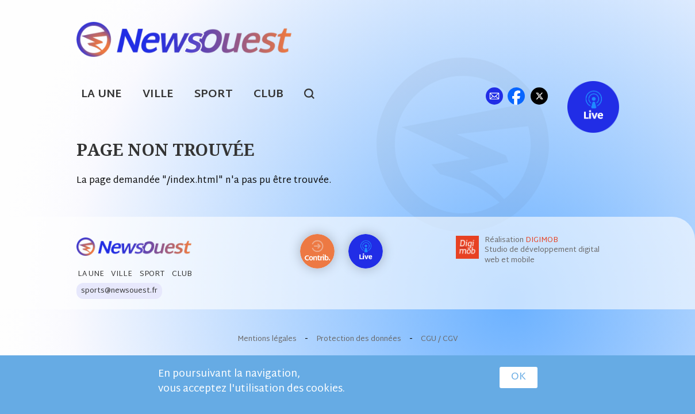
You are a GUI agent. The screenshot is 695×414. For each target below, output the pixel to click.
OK (518, 377)
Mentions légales (267, 339)
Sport (213, 95)
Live (581, 95)
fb (516, 95)
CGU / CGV (439, 339)
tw (539, 95)
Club (268, 95)
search (315, 95)
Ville (158, 95)
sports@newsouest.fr (119, 291)
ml (494, 95)
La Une (101, 95)
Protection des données (358, 339)
